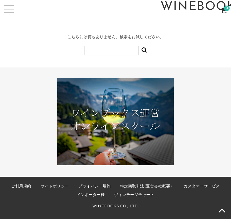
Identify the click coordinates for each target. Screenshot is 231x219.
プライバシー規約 (94, 186)
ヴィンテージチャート (134, 195)
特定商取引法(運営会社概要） (147, 186)
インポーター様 (91, 195)
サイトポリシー (55, 186)
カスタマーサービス (202, 186)
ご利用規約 (21, 186)
